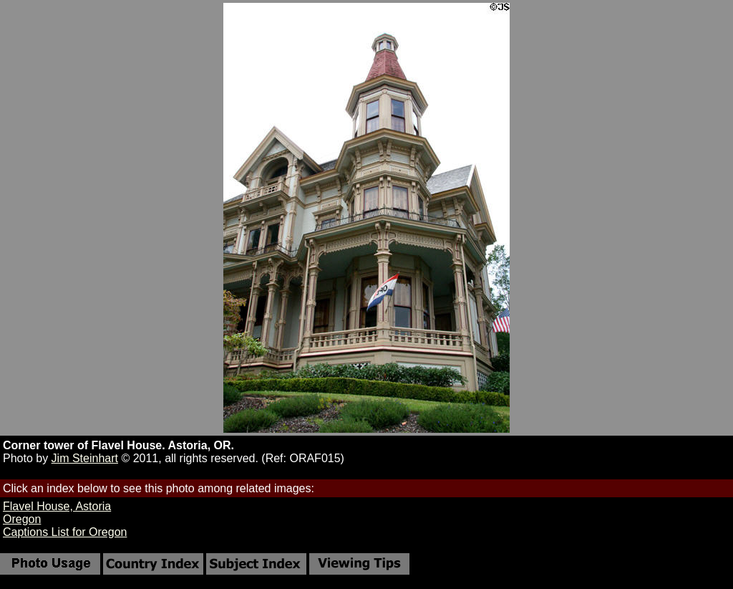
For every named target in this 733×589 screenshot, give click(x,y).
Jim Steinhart (85, 458)
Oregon (22, 519)
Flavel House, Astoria (57, 506)
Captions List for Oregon (65, 532)
